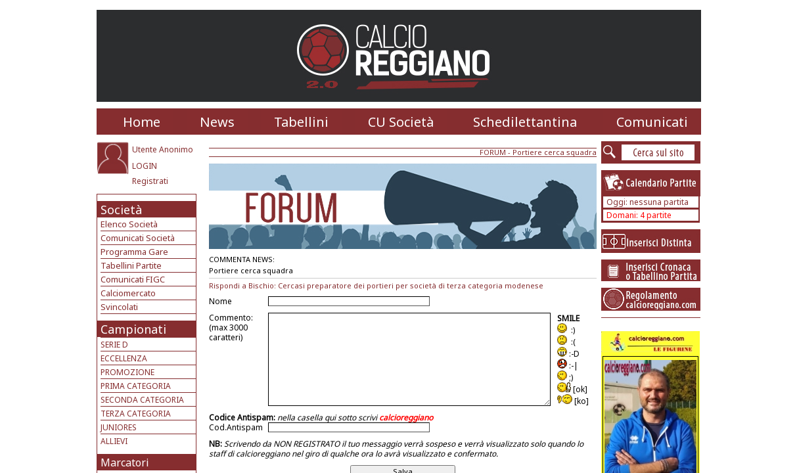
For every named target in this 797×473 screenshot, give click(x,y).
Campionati (133, 329)
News (217, 122)
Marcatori (125, 462)
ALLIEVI (114, 441)
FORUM (493, 152)
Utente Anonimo (162, 149)
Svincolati (119, 307)
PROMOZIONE (127, 372)
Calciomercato (128, 293)
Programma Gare (134, 252)
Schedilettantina (525, 122)
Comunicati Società (138, 238)
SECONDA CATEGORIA (142, 399)
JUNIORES (119, 427)
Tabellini (301, 122)
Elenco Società (129, 224)
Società (121, 209)
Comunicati (652, 122)
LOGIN (144, 165)
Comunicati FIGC (133, 279)
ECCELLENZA (124, 358)
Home (141, 122)
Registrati (150, 181)
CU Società (401, 122)
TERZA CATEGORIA (136, 413)
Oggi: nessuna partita (647, 202)
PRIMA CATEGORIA (136, 386)
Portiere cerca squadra (554, 152)
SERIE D (114, 344)
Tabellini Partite (131, 265)
